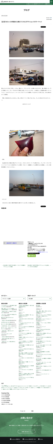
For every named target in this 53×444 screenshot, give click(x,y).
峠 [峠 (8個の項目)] (48, 387)
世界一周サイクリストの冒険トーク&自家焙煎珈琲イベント (9, 309)
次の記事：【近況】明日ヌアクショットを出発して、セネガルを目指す (38, 266)
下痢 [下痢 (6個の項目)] (2, 386)
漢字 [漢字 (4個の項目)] (33, 387)
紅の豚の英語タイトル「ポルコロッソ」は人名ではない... (43, 342)
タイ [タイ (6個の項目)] (6, 387)
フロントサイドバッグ (41, 326)
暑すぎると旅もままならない (7, 317)
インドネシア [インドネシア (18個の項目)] (22, 389)
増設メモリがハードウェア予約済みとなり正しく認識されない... (43, 315)
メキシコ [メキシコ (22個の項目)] (15, 389)
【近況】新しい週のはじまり (7, 330)
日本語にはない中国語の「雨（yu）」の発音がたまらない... (26, 315)
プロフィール (21, 312)
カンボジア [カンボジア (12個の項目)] (7, 389)
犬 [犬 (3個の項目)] (12, 389)
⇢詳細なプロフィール (43, 252)
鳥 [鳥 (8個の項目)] (18, 389)
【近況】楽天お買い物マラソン (8, 338)
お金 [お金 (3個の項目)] (26, 389)
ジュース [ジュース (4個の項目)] (35, 387)
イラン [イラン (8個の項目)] (29, 387)
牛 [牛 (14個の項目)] (37, 386)
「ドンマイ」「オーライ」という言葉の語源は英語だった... (43, 363)
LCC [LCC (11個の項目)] (28, 386)
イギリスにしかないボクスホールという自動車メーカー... (26, 323)
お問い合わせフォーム (26, 431)
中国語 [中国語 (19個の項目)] (38, 387)
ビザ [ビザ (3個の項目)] (4, 387)
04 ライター (21, 309)
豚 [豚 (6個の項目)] (48, 386)
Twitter (41, 439)
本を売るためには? (5, 322)
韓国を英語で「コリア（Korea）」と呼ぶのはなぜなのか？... (43, 319)
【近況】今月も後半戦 (6, 320)
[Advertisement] (15, 116)
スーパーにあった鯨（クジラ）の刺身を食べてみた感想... (43, 346)
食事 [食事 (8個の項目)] (4, 389)
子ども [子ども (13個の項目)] (15, 386)
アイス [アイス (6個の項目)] (19, 387)
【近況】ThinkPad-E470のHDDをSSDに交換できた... (43, 330)
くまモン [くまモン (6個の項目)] (23, 387)
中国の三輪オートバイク (24, 330)
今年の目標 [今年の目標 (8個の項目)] (42, 386)
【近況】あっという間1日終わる (8, 341)
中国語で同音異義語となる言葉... (43, 351)
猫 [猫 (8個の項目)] (11, 386)
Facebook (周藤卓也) (15, 439)
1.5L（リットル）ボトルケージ (42, 374)
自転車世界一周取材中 (11, 243)
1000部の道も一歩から (6, 326)
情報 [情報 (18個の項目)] (11, 389)
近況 (51, 17)
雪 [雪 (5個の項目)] (3, 387)
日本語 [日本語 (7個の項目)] (46, 387)
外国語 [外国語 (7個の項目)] (30, 386)
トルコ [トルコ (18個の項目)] (9, 387)
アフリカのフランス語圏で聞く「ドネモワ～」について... (26, 334)
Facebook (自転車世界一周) (30, 439)
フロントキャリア (40, 349)
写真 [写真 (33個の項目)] (5, 386)
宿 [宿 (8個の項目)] (31, 387)
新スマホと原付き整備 (6, 324)
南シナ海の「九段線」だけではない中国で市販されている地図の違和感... (26, 354)
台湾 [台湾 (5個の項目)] (26, 387)
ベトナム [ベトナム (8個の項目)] (46, 386)
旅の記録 (38, 305)
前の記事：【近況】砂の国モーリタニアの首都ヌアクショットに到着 (14, 266)
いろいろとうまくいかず (6, 333)
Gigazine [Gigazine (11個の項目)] (19, 386)
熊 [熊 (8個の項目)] (27, 387)
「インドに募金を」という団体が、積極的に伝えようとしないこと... (26, 342)
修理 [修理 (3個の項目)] (21, 387)
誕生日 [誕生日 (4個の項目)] (16, 387)
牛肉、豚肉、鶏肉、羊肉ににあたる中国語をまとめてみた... (43, 312)
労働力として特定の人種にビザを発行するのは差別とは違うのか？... (26, 374)
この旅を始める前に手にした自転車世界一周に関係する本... (26, 366)
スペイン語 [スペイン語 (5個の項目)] (13, 387)
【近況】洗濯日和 (5, 336)
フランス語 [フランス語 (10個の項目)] (42, 387)
